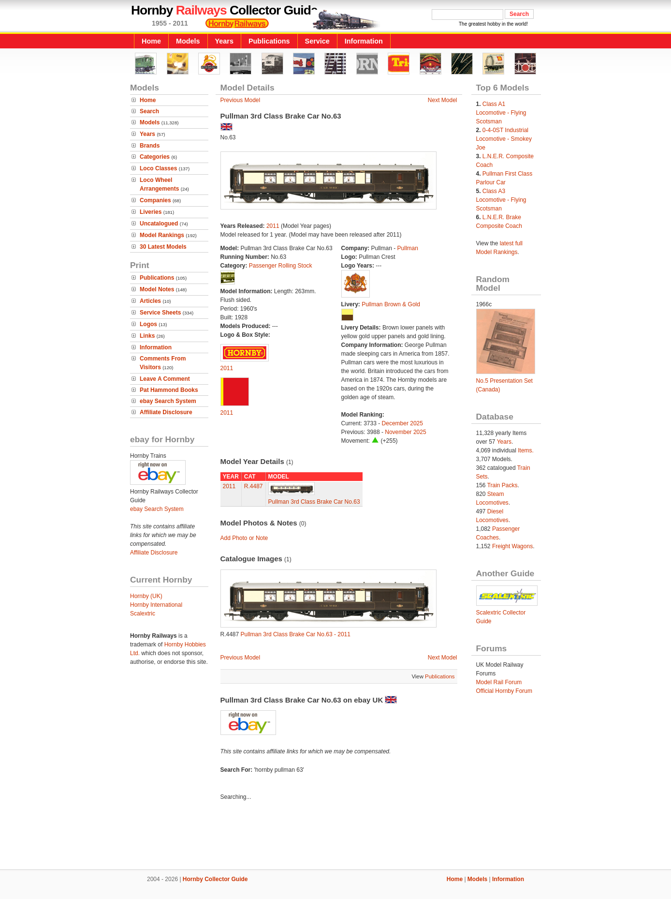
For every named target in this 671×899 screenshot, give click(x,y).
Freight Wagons (512, 546)
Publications (269, 41)
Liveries (150, 212)
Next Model (442, 100)
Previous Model (240, 100)
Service (317, 41)
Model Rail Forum (499, 682)
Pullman (407, 248)
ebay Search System (168, 401)
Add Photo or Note (244, 538)
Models (188, 41)
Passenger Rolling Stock (280, 265)
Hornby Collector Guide (215, 879)
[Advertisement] (335, 836)
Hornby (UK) (146, 596)
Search (149, 111)
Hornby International (156, 604)
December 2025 (402, 423)
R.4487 (253, 486)
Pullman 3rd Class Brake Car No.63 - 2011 (295, 634)
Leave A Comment (165, 378)
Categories (155, 156)
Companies (155, 200)
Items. (526, 450)
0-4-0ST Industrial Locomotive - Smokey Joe (504, 139)
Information (364, 41)
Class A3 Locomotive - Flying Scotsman (501, 200)
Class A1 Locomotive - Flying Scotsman (501, 113)
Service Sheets (160, 312)
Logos (148, 324)
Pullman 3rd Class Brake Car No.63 (314, 501)
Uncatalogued (159, 223)
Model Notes (157, 289)
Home (151, 41)
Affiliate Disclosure (166, 412)
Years (224, 41)
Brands (150, 145)
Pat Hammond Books (169, 390)
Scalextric (142, 613)
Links (147, 335)
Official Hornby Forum (504, 691)
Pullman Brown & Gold (391, 304)
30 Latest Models (163, 246)
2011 (272, 226)
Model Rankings (162, 235)
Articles (150, 301)
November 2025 (405, 432)
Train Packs (502, 485)
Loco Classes (158, 168)
